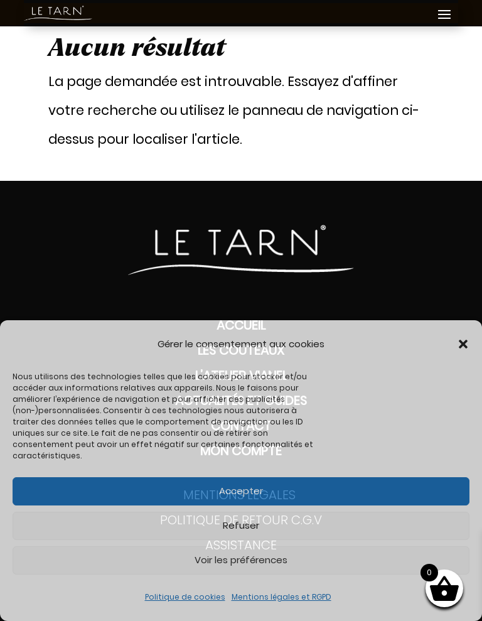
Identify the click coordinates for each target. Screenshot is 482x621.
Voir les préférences (241, 559)
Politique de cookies (185, 596)
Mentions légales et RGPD (281, 596)
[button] (463, 344)
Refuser (241, 525)
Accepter (241, 490)
